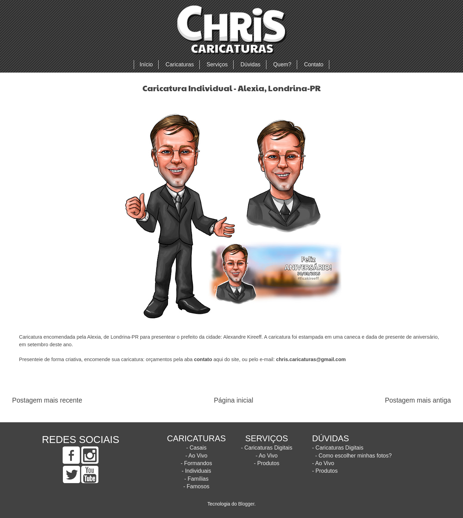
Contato (313, 64)
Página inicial (233, 400)
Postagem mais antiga (418, 400)
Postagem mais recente (47, 400)
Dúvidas (250, 64)
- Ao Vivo (196, 456)
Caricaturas (180, 64)
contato (203, 359)
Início (146, 64)
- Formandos (196, 463)
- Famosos (196, 486)
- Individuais (196, 471)
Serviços (217, 64)
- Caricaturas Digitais (266, 448)
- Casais (196, 448)
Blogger (246, 504)
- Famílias (196, 479)
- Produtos (267, 463)
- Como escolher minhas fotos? (353, 456)
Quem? (282, 64)
